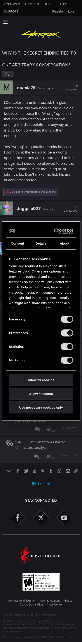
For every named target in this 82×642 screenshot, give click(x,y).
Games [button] (30, 4)
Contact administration (22, 600)
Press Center (55, 604)
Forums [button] (10, 4)
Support (11, 11)
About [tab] (64, 243)
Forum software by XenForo (37, 637)
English (41, 483)
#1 (71, 87)
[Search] (8, 74)
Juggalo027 (29, 208)
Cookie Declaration (31, 604)
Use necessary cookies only (41, 407)
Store (63, 4)
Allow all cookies (41, 380)
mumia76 (26, 87)
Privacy (67, 600)
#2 (71, 208)
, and (33, 192)
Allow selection (41, 393)
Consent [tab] (17, 243)
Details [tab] (41, 243)
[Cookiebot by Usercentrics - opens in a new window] (55, 231)
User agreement (50, 600)
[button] (5, 22)
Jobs (48, 4)
